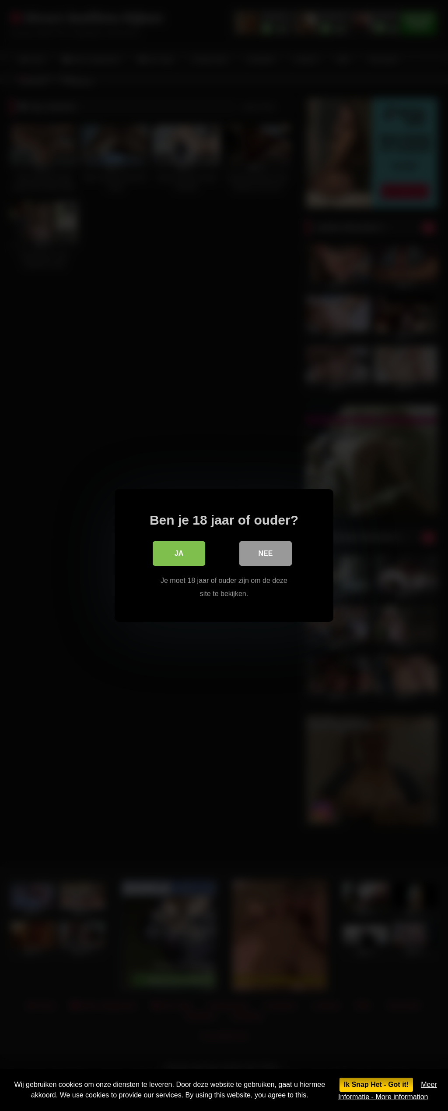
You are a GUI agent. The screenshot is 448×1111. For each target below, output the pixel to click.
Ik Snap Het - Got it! (376, 1084)
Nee (266, 553)
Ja (179, 553)
